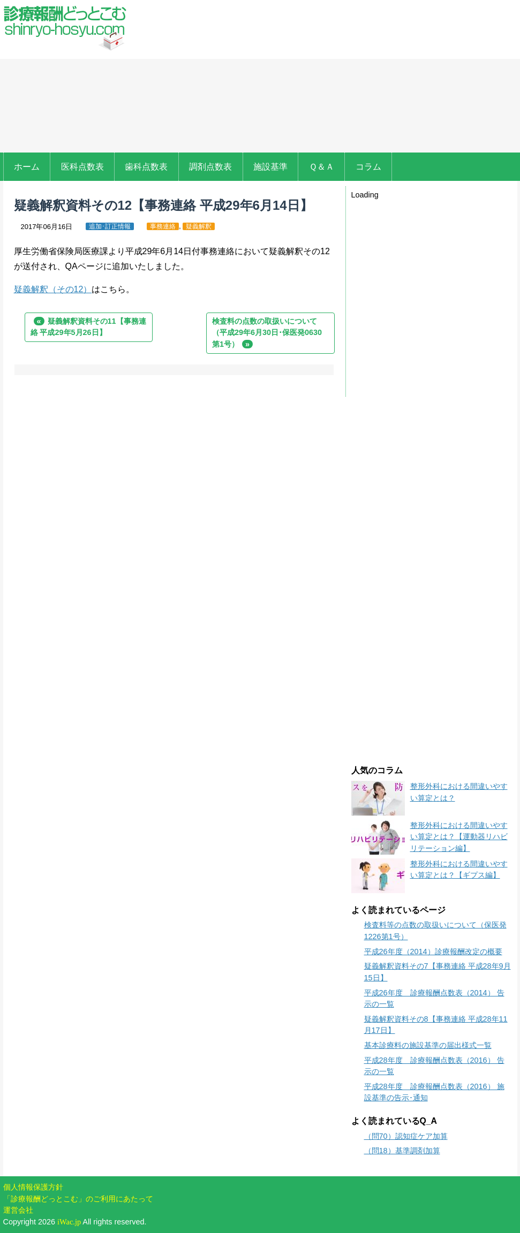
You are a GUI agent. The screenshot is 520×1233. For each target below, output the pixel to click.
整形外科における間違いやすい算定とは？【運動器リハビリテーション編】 (459, 837)
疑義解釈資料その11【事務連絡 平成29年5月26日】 (88, 327)
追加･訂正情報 (110, 226)
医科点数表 (82, 166)
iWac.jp (69, 1221)
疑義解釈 (199, 226)
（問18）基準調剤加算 (402, 1150)
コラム (368, 166)
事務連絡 (163, 226)
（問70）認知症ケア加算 (406, 1136)
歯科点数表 (146, 166)
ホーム (27, 166)
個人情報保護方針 (33, 1187)
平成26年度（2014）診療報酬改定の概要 (433, 951)
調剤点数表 (210, 166)
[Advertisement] (324, 78)
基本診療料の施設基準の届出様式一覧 (428, 1045)
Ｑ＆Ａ (321, 166)
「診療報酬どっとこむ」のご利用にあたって (78, 1198)
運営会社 (18, 1210)
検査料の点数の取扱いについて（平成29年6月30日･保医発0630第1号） (267, 332)
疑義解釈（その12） (53, 289)
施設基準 (270, 166)
